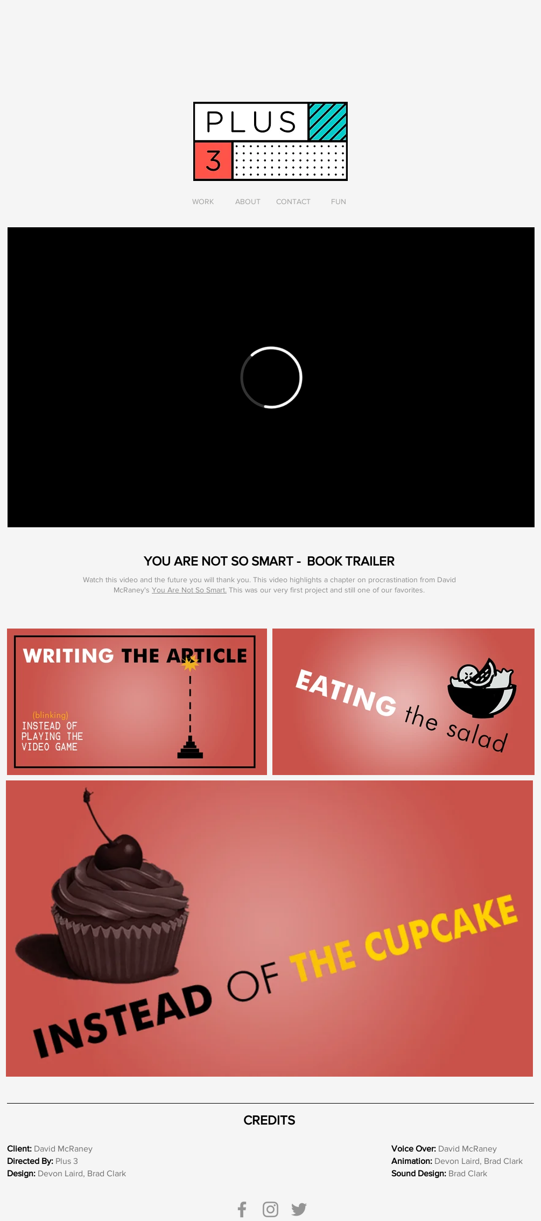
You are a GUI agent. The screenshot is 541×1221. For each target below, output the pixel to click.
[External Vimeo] (271, 377)
